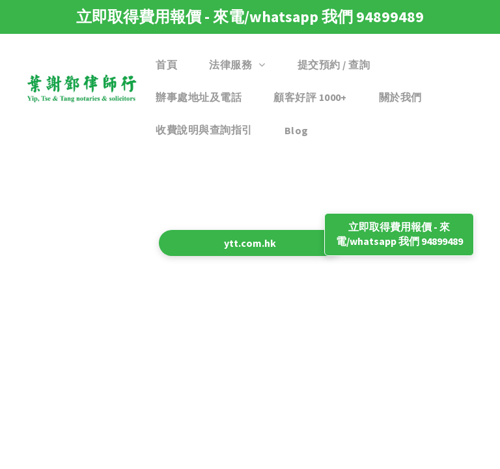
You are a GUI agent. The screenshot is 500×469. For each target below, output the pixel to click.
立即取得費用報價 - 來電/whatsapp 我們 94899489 (250, 17)
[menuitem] (171, 65)
